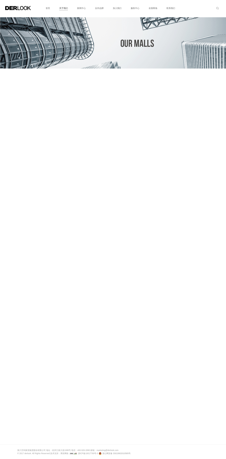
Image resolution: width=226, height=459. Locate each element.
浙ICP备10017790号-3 (88, 453)
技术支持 (54, 453)
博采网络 (64, 453)
